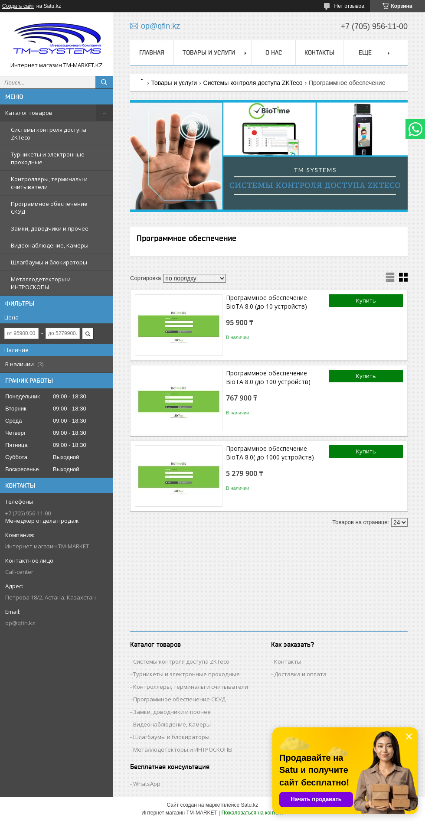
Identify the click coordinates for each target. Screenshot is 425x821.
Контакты (319, 52)
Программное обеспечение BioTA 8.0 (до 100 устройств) (268, 377)
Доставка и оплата (300, 674)
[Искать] (104, 82)
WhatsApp (146, 784)
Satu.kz (249, 805)
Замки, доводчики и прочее (49, 228)
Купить (366, 300)
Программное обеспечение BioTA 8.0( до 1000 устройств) (270, 452)
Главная (151, 52)
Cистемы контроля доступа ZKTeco (48, 133)
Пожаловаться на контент (252, 813)
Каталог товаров (28, 113)
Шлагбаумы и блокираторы (49, 262)
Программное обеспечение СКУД (49, 207)
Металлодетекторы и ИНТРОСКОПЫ (41, 283)
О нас (273, 52)
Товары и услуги (209, 52)
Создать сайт (18, 6)
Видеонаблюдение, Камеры (49, 245)
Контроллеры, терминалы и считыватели (49, 183)
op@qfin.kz (20, 623)
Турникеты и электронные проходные (48, 158)
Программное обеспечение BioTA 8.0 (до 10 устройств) (266, 301)
